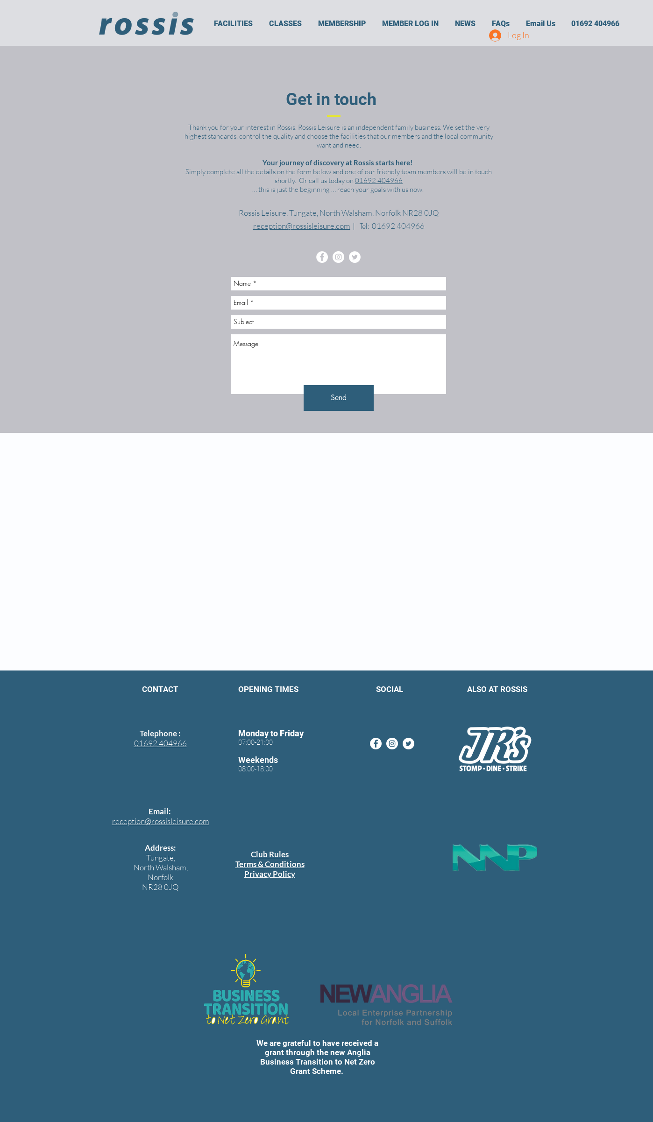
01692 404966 (379, 180)
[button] (233, 23)
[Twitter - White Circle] (355, 257)
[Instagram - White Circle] (338, 257)
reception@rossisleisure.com (301, 226)
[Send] (339, 398)
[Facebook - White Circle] (322, 257)
